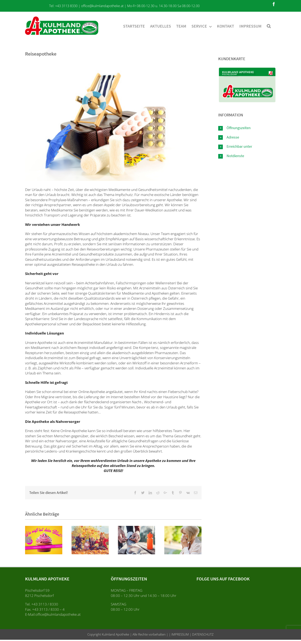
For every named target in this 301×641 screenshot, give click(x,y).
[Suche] (269, 26)
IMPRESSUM (180, 634)
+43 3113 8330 (66, 6)
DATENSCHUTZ (202, 634)
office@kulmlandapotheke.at (102, 6)
